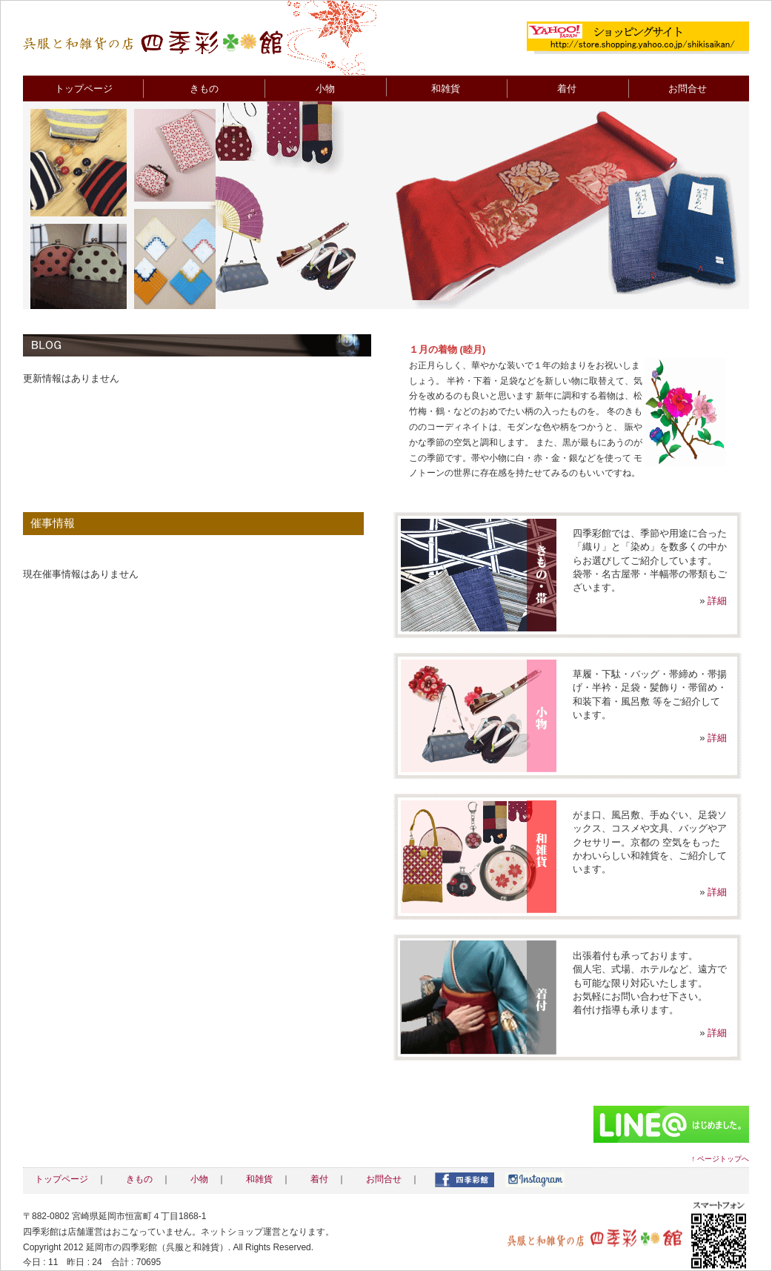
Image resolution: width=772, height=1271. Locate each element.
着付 (566, 88)
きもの (204, 88)
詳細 (717, 600)
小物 (325, 88)
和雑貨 (445, 88)
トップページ (84, 88)
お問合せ (687, 88)
